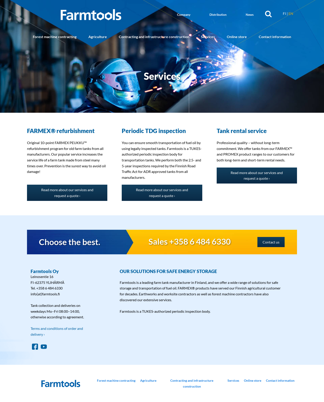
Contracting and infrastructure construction (154, 36)
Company (183, 14)
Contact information (275, 36)
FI (284, 13)
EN (290, 13)
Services (208, 36)
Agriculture (97, 36)
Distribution (218, 14)
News (250, 14)
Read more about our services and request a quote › (67, 193)
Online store (237, 36)
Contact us (271, 242)
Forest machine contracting (54, 36)
